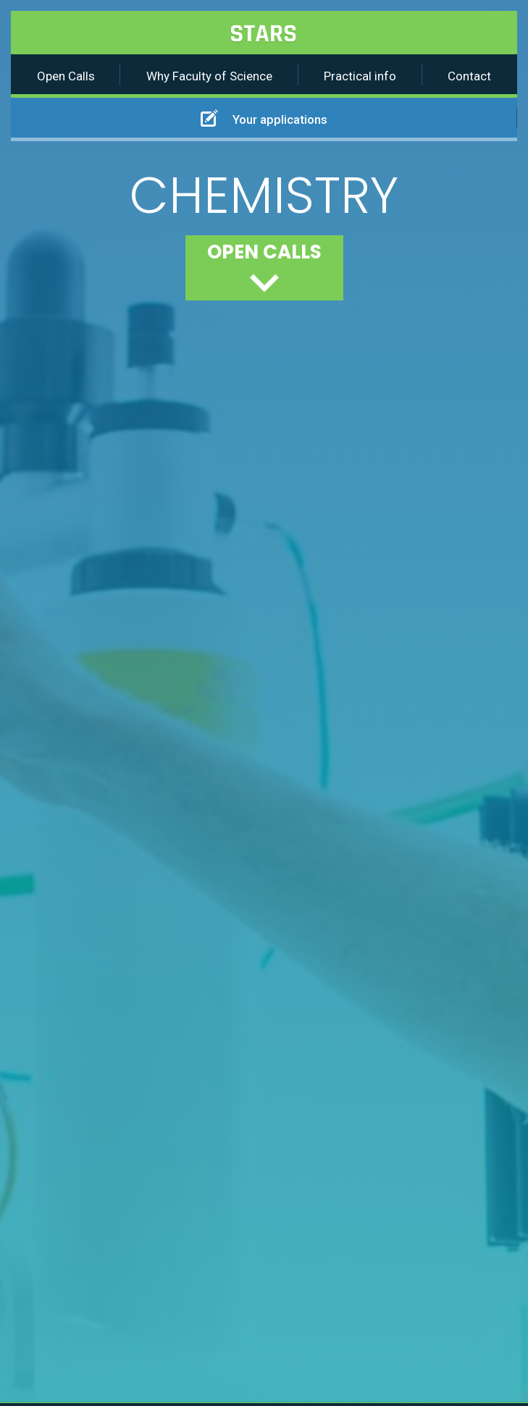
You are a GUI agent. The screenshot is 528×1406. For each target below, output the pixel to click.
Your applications (264, 118)
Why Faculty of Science (209, 76)
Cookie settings (252, 1363)
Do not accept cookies (420, 1363)
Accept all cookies (95, 1363)
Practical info (360, 76)
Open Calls (66, 76)
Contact (469, 76)
